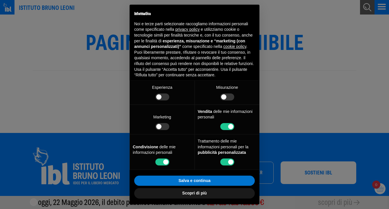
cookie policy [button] (234, 46)
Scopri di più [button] (194, 193)
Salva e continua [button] (194, 180)
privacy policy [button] (187, 29)
